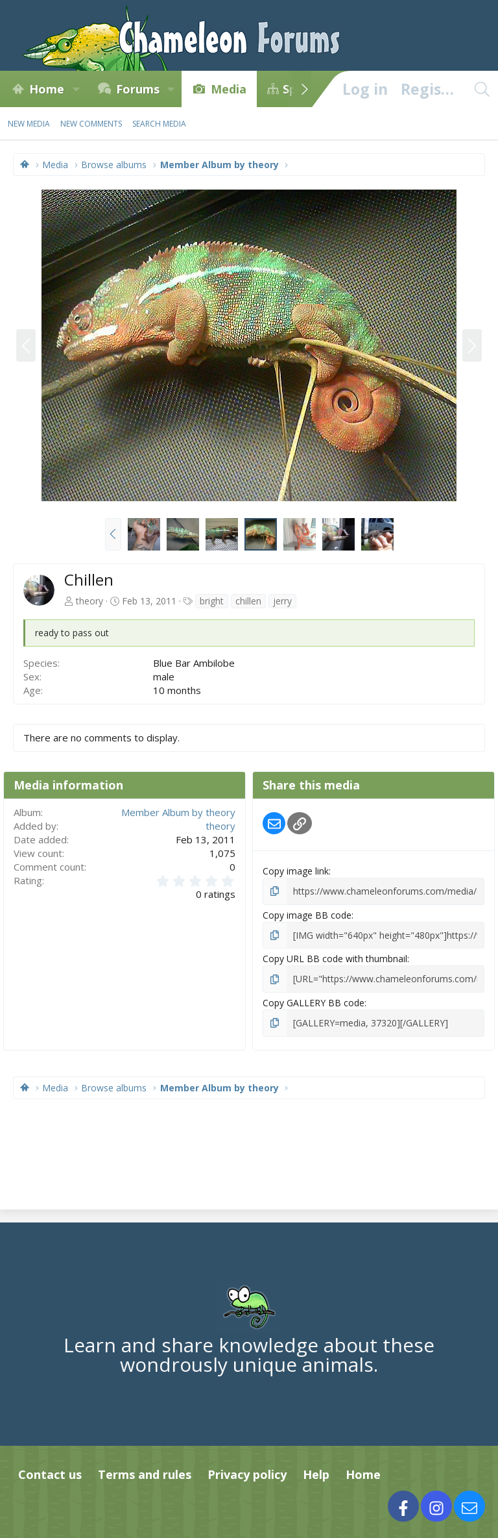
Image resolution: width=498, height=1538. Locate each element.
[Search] (482, 89)
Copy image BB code (307, 915)
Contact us (50, 1474)
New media (29, 123)
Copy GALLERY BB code (313, 1003)
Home (46, 89)
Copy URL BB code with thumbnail (335, 958)
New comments (91, 123)
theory (89, 601)
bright (212, 601)
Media (228, 89)
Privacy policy (247, 1474)
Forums (138, 89)
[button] (75, 89)
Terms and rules (144, 1474)
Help (316, 1474)
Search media (159, 123)
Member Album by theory (178, 812)
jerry (282, 601)
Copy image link (296, 871)
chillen (248, 601)
